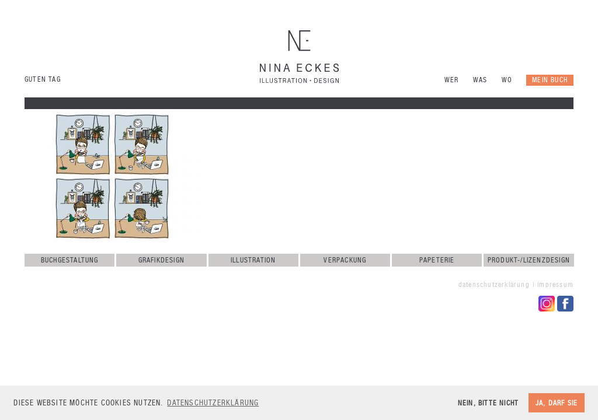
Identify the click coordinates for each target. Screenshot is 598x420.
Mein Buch (550, 80)
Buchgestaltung (70, 260)
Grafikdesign (161, 260)
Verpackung (345, 260)
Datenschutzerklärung (494, 285)
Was (480, 80)
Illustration (253, 260)
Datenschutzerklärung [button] (213, 402)
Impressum (555, 285)
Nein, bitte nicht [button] (488, 403)
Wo (507, 80)
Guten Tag (43, 79)
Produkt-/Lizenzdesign (529, 260)
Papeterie (437, 260)
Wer (451, 80)
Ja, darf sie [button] (557, 403)
